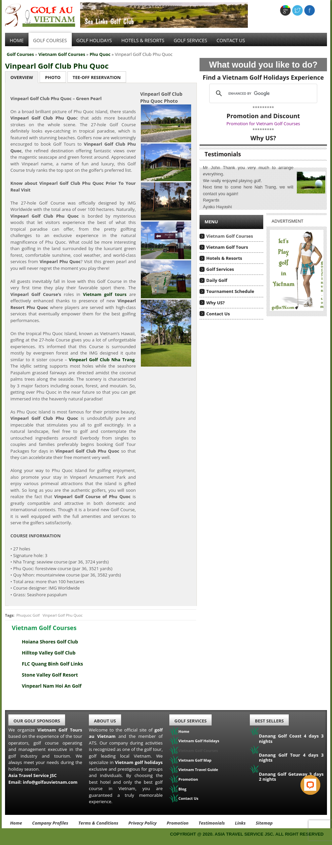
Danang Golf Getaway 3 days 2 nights (291, 776)
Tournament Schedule (230, 291)
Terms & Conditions (98, 823)
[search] (262, 93)
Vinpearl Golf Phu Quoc (62, 615)
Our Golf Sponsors (36, 721)
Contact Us (231, 40)
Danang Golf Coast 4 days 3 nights (291, 738)
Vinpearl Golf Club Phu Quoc (57, 66)
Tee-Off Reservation (97, 77)
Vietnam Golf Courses (61, 54)
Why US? (215, 303)
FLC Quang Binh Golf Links (52, 664)
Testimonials (212, 823)
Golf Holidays (94, 40)
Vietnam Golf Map (195, 760)
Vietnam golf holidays (139, 762)
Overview (21, 77)
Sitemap (264, 823)
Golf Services (220, 269)
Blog (182, 788)
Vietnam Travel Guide (198, 769)
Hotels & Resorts (142, 40)
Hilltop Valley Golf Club (48, 652)
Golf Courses (50, 40)
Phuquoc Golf (28, 615)
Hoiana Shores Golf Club (50, 641)
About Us (105, 721)
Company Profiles (50, 823)
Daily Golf (216, 280)
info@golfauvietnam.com (50, 782)
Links (240, 823)
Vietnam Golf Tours (227, 247)
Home (17, 40)
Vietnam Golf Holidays (198, 740)
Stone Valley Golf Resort (50, 675)
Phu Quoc (100, 54)
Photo (52, 77)
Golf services (190, 40)
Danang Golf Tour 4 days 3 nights (291, 757)
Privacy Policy (142, 823)
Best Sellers (269, 721)
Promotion (188, 779)
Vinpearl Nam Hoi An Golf (51, 686)
